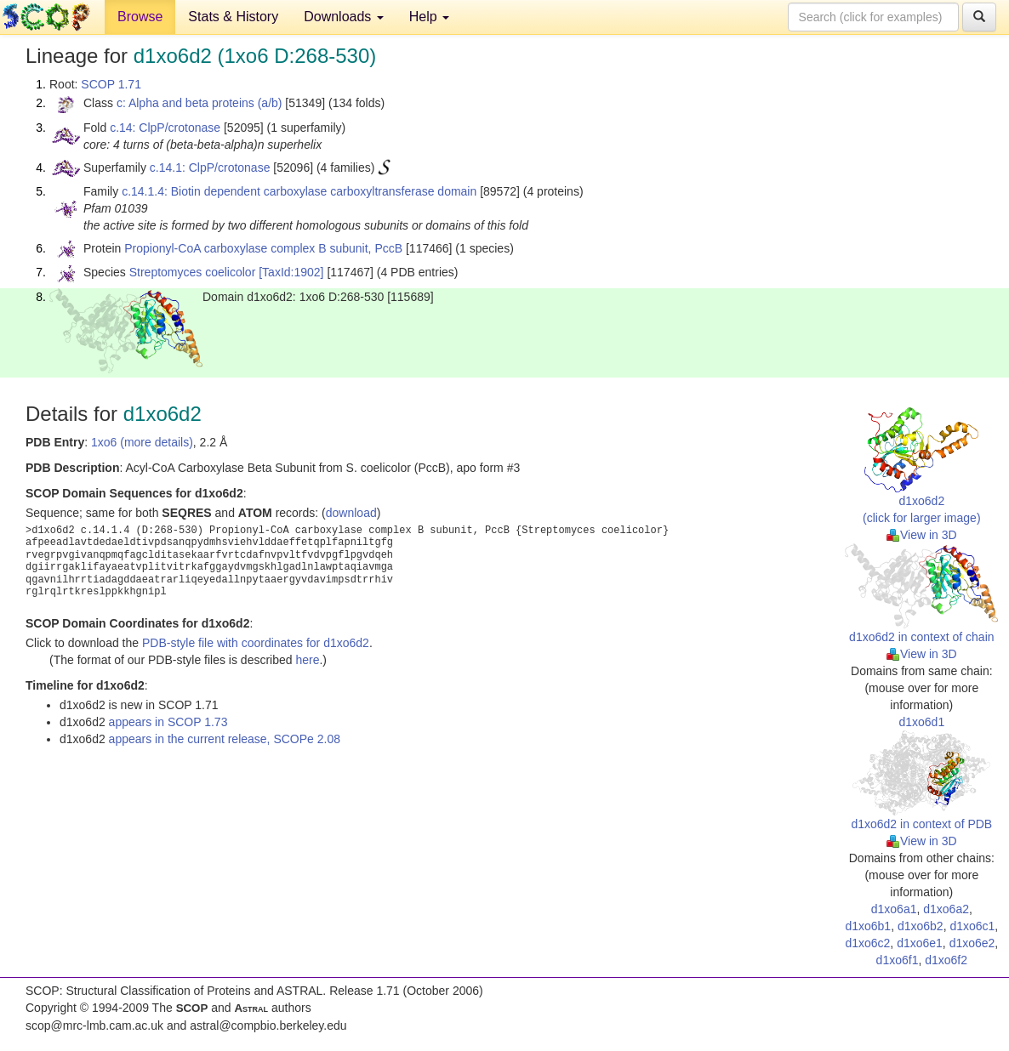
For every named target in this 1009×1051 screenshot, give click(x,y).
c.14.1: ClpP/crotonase (210, 167)
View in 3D (921, 535)
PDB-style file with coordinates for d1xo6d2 (255, 643)
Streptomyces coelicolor (192, 272)
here (307, 660)
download (351, 513)
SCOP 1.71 (111, 84)
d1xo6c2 (867, 943)
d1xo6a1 (894, 909)
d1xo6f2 (946, 960)
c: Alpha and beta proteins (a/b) (199, 103)
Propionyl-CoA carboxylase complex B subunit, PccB (263, 248)
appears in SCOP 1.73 (168, 722)
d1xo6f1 (897, 960)
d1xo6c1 (972, 926)
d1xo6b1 (868, 926)
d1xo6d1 (921, 722)
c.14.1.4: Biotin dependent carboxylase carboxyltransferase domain (299, 191)
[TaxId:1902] (291, 272)
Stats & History (233, 16)
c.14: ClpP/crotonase (165, 127)
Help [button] (429, 16)
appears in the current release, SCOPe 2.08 (224, 739)
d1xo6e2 (972, 943)
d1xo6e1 (920, 943)
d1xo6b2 (920, 926)
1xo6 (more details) (142, 442)
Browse (139, 16)
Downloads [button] (344, 16)
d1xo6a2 (946, 909)
